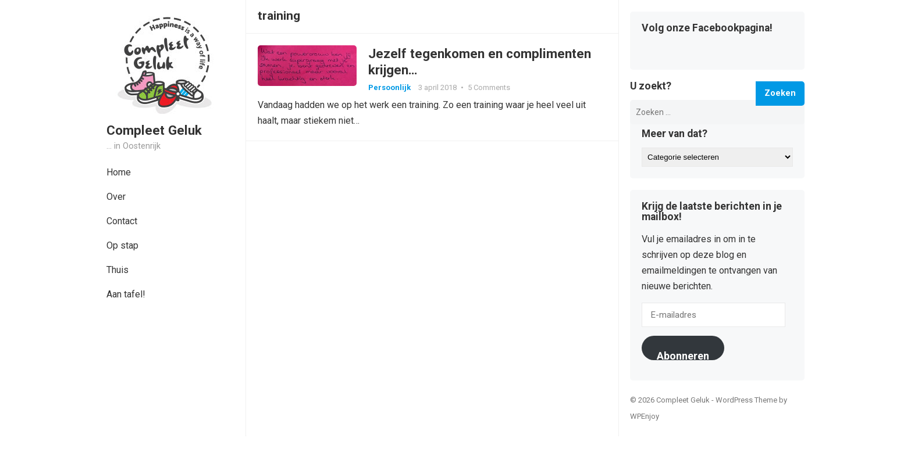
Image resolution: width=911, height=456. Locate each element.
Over (116, 196)
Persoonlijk (389, 87)
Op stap (122, 245)
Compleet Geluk (154, 130)
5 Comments (489, 87)
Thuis (117, 269)
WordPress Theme (746, 400)
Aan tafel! (125, 294)
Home (118, 172)
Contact (121, 221)
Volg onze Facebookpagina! (707, 28)
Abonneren (683, 355)
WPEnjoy (644, 416)
